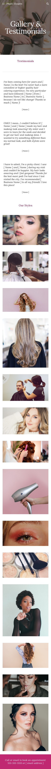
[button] (3, 4)
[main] (26, 27)
